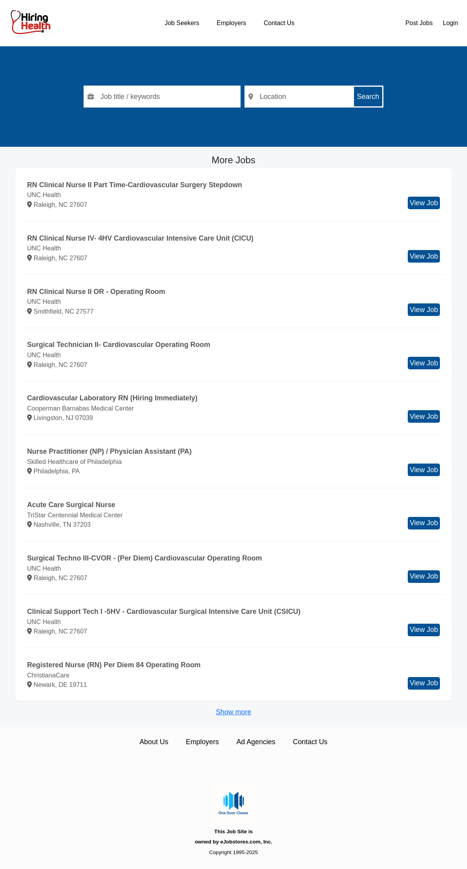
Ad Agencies (255, 742)
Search (368, 96)
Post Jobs (419, 23)
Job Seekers (182, 23)
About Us (153, 742)
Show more (233, 712)
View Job (424, 203)
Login (450, 23)
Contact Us (279, 23)
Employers (231, 23)
